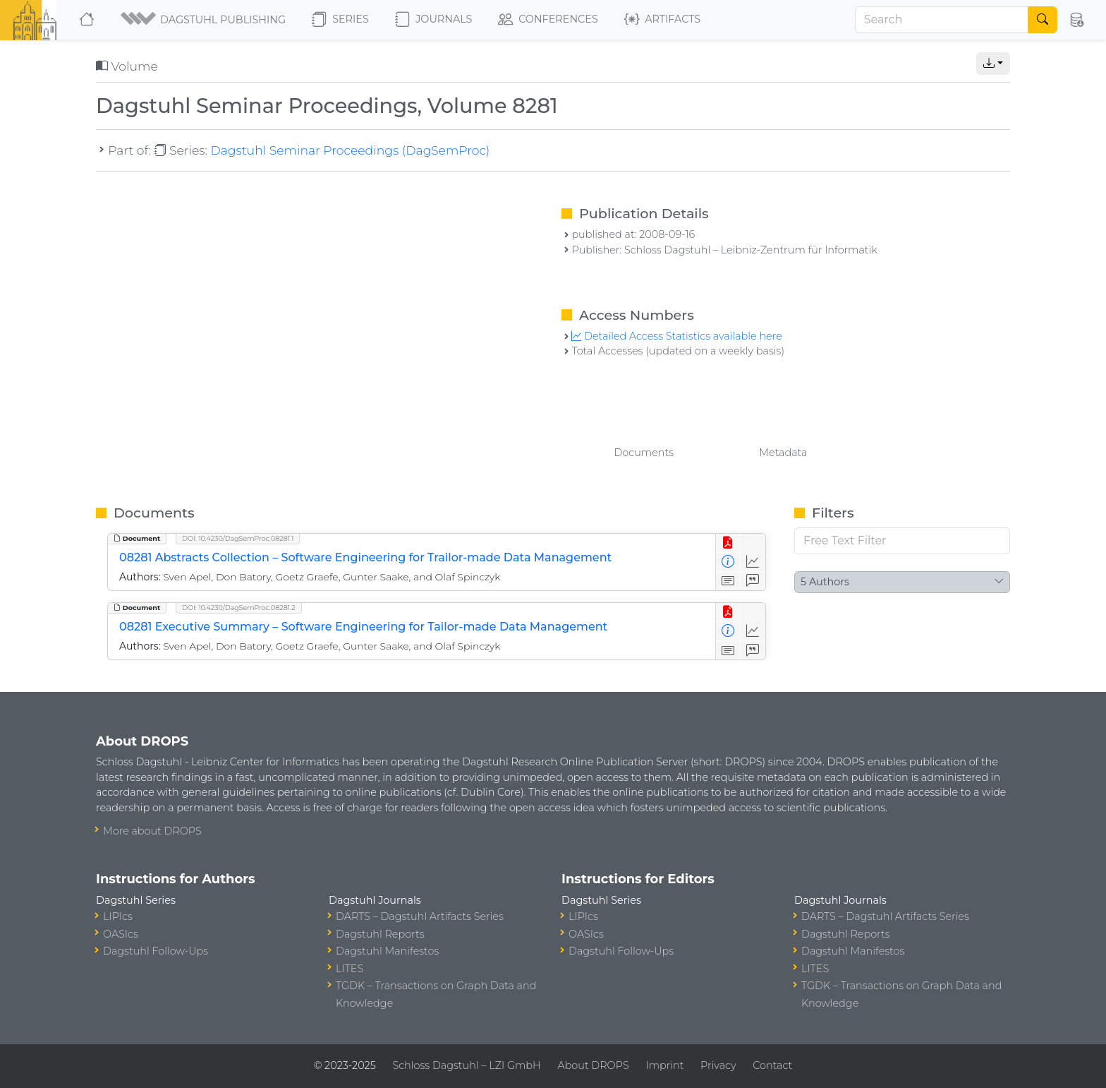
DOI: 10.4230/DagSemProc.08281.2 (239, 607)
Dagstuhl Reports (380, 934)
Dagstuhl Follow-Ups (155, 951)
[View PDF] (728, 543)
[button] (204, 19)
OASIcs (120, 934)
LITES (349, 968)
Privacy (718, 1065)
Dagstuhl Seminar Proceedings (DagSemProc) (350, 150)
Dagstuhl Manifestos (387, 951)
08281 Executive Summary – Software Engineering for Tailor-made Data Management (363, 626)
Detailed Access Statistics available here (676, 336)
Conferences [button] (548, 19)
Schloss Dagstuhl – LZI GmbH (466, 1065)
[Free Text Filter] (902, 540)
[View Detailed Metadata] (728, 562)
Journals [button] (433, 19)
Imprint (664, 1065)
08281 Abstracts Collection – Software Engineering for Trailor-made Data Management (365, 557)
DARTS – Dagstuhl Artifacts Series (420, 916)
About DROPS (592, 1065)
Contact (772, 1065)
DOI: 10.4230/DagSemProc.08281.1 (237, 538)
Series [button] (340, 19)
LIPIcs (118, 916)
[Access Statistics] (753, 562)
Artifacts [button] (662, 19)
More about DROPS (152, 831)
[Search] (941, 19)
